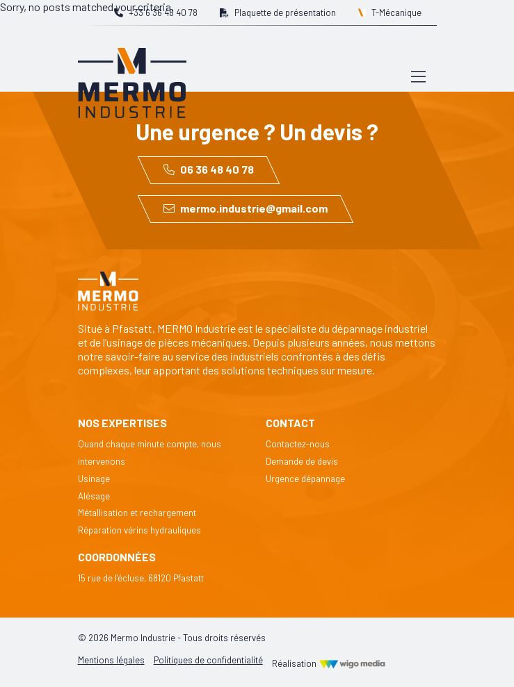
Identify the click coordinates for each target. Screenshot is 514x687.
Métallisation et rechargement (137, 512)
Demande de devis (302, 461)
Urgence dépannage (305, 478)
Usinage (94, 478)
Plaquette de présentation (278, 12)
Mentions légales (111, 659)
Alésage (94, 496)
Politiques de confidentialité (208, 659)
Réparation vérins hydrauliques (139, 530)
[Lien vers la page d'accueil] (132, 75)
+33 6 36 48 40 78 (156, 12)
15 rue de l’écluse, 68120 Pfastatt (141, 577)
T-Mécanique (390, 12)
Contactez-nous (298, 443)
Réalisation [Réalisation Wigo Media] (329, 663)
